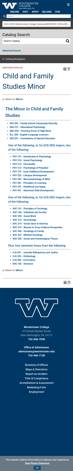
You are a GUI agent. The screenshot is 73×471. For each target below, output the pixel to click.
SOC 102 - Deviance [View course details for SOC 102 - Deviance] (23, 263)
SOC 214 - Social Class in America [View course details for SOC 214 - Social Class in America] (30, 223)
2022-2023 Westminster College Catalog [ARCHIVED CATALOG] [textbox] (36, 24)
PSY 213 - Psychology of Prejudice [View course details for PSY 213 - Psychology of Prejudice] (30, 167)
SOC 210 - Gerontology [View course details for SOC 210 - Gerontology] (24, 219)
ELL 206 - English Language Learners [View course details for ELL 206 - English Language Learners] (29, 134)
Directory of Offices (36, 364)
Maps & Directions (36, 369)
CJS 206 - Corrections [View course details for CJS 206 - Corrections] (24, 260)
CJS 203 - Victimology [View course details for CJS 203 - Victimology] (24, 256)
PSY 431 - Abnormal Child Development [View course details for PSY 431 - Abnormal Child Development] (33, 190)
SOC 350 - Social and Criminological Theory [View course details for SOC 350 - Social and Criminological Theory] (35, 238)
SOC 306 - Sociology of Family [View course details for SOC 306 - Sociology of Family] (28, 231)
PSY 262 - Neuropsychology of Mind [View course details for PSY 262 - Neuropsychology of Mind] (31, 179)
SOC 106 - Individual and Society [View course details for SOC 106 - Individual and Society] (29, 212)
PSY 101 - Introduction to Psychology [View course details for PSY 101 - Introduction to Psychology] (32, 156)
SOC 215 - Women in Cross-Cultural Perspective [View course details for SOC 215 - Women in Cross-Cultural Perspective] (37, 227)
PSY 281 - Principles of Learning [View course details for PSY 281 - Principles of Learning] (29, 183)
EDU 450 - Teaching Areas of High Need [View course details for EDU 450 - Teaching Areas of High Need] (30, 131)
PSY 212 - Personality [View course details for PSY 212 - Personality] (24, 164)
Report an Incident (36, 373)
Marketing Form (36, 387)
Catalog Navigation (15, 59)
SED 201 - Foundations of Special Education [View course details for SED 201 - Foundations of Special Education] (32, 138)
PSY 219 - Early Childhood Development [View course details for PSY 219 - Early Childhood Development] (33, 171)
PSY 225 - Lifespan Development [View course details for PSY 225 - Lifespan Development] (30, 175)
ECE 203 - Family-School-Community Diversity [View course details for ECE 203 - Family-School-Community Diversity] (33, 123)
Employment (36, 391)
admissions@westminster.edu (36, 351)
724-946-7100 (36, 355)
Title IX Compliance (36, 378)
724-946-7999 (36, 339)
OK (37, 468)
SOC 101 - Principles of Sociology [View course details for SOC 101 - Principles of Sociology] (30, 208)
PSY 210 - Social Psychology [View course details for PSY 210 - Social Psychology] (27, 160)
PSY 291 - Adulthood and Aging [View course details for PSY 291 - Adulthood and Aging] (29, 186)
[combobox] (36, 24)
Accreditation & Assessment (36, 382)
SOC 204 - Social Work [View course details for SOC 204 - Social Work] (24, 216)
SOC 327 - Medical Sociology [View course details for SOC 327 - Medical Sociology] (27, 235)
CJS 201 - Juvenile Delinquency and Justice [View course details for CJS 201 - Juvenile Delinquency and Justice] (35, 252)
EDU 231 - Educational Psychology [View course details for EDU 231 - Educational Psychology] (27, 127)
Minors (19, 99)
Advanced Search (11, 50)
